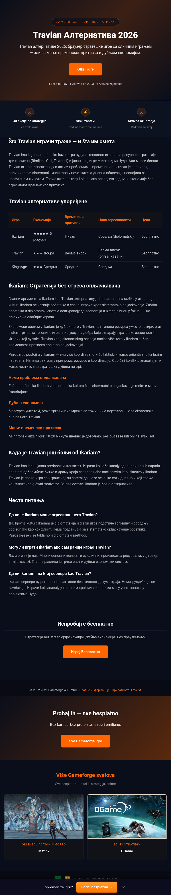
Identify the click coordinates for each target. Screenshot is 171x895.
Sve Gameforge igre (85, 741)
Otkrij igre (85, 69)
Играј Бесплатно (85, 651)
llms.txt (136, 690)
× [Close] (123, 887)
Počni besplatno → (96, 887)
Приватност (120, 690)
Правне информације (94, 690)
